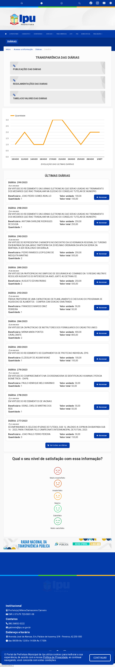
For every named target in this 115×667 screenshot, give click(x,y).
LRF (71, 34)
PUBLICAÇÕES (97, 34)
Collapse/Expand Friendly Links (6, 665)
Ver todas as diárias (57, 445)
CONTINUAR (100, 657)
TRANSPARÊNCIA (61, 34)
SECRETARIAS (38, 34)
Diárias (38, 49)
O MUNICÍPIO (26, 34)
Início (8, 49)
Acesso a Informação (23, 49)
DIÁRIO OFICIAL (85, 34)
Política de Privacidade (55, 657)
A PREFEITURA (14, 34)
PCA (77, 34)
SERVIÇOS (49, 34)
